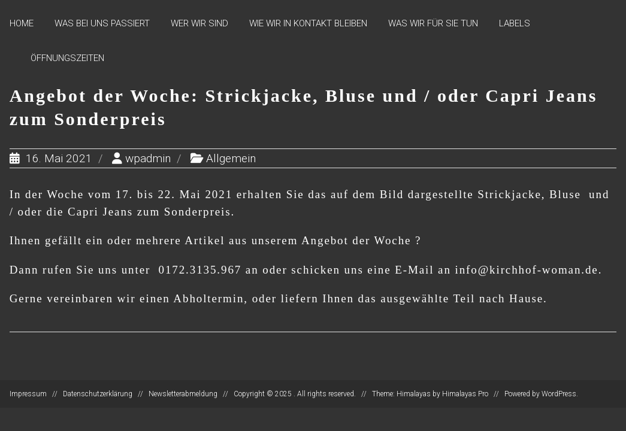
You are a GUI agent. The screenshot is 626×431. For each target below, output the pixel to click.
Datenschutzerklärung (97, 394)
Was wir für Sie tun (433, 23)
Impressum (28, 394)
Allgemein (231, 158)
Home (22, 23)
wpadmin (148, 158)
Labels (514, 23)
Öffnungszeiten (67, 58)
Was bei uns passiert (102, 23)
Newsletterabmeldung (183, 394)
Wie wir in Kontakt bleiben (308, 23)
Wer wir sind (199, 23)
